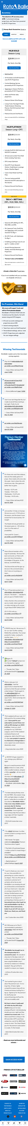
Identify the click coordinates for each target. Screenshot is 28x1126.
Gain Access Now (14, 68)
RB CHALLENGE (22, 1108)
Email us (23, 29)
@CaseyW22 (18, 380)
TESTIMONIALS (8, 1105)
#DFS (6, 768)
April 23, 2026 (8, 429)
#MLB (15, 661)
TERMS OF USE (21, 1113)
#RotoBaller (18, 776)
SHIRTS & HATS (7, 1108)
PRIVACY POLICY (8, 1113)
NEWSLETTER (21, 1105)
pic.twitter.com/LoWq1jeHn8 (13, 575)
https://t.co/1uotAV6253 (11, 779)
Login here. (21, 271)
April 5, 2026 (8, 620)
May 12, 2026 (8, 415)
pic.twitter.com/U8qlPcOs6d (13, 387)
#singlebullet (20, 385)
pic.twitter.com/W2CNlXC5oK (13, 702)
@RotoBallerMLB (17, 361)
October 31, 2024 (9, 708)
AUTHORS (21, 1110)
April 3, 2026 (8, 650)
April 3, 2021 (19, 863)
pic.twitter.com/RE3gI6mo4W (13, 408)
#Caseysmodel (9, 380)
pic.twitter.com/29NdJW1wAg (13, 366)
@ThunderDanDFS (10, 385)
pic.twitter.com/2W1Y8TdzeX (13, 537)
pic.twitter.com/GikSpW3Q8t (13, 934)
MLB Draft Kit (9, 74)
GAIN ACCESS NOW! (14, 1059)
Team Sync (8, 89)
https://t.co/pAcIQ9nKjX (11, 642)
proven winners (15, 310)
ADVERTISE (22, 1103)
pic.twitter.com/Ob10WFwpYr (13, 665)
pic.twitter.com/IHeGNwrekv (13, 423)
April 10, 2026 (8, 543)
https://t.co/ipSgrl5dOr (11, 781)
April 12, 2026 (8, 502)
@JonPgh (12, 772)
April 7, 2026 (8, 582)
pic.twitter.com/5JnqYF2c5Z (13, 644)
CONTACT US (7, 1103)
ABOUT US (7, 1110)
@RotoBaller (8, 364)
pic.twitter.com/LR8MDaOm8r (15, 857)
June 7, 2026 (21, 391)
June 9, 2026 (8, 372)
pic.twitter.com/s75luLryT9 (12, 614)
